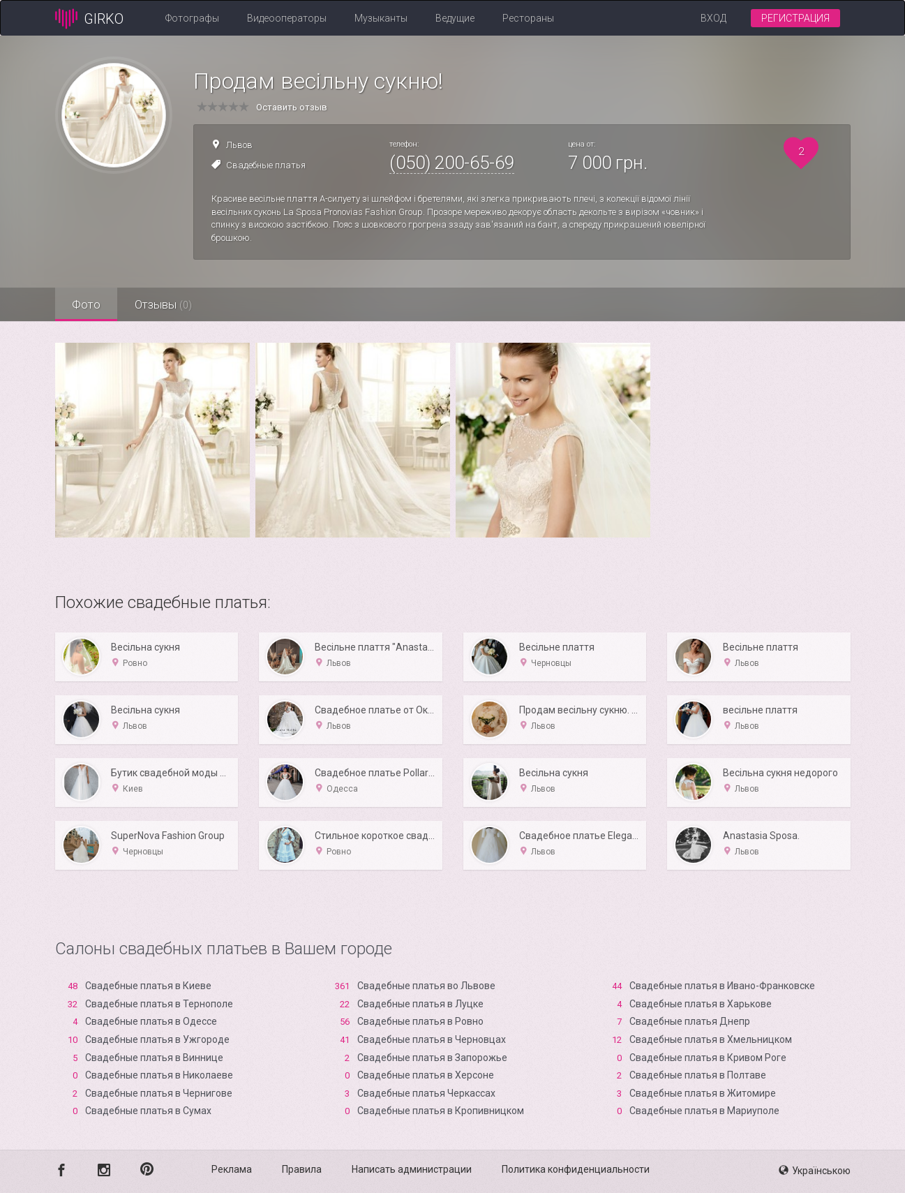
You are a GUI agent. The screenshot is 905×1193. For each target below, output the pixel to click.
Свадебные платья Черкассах (426, 1093)
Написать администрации (412, 1169)
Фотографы (192, 18)
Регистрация (795, 18)
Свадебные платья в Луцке (420, 1003)
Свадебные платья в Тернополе (159, 1003)
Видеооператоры (287, 18)
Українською (815, 1170)
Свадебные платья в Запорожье (432, 1057)
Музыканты (380, 18)
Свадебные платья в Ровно (420, 1021)
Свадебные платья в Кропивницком (440, 1110)
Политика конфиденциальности (576, 1169)
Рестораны (528, 18)
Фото (87, 304)
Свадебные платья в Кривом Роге (707, 1057)
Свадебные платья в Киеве (148, 985)
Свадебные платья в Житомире (702, 1093)
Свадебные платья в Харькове (700, 1003)
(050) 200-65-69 (451, 162)
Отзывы (164, 304)
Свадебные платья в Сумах (148, 1110)
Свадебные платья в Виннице (154, 1057)
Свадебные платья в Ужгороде (157, 1039)
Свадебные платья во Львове (426, 985)
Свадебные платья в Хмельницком (710, 1039)
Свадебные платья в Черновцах (431, 1039)
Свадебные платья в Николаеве (159, 1075)
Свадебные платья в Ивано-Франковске (722, 985)
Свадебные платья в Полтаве (697, 1075)
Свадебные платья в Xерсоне (425, 1075)
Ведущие (454, 18)
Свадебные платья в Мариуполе (704, 1110)
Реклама (231, 1169)
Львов (239, 145)
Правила (302, 1169)
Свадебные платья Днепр (689, 1021)
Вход (713, 18)
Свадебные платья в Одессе (151, 1021)
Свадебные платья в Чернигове (158, 1093)
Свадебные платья (266, 165)
